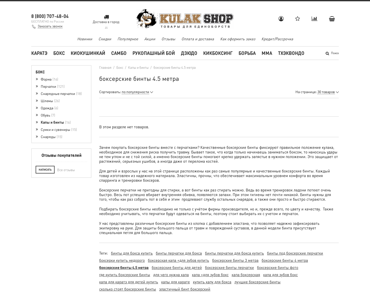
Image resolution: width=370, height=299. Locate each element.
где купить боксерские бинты (124, 274)
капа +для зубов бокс (210, 274)
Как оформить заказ (237, 38)
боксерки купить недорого (122, 260)
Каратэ (39, 53)
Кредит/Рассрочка (277, 38)
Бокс (59, 53)
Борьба (247, 53)
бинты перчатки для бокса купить (234, 253)
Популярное (127, 38)
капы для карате (175, 281)
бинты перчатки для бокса (179, 253)
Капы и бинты (56, 122)
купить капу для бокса (212, 281)
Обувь (48, 115)
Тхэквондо (291, 53)
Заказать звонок (50, 26)
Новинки (84, 38)
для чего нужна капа (171, 274)
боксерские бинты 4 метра (285, 260)
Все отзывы (66, 170)
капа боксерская (246, 274)
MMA (267, 53)
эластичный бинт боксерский (184, 289)
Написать (45, 169)
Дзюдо (189, 53)
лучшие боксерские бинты (257, 281)
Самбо (119, 53)
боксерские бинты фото (277, 267)
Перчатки (53, 86)
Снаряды (51, 136)
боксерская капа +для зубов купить (178, 260)
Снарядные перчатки (61, 93)
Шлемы (50, 100)
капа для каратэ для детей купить (128, 281)
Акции (149, 38)
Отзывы (168, 38)
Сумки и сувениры (59, 129)
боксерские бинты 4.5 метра (124, 267)
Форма (49, 79)
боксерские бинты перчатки (229, 267)
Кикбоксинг (218, 53)
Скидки (104, 38)
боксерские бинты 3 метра (235, 260)
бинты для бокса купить (132, 253)
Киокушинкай (88, 53)
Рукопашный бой (153, 53)
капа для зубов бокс (280, 274)
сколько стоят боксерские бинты (127, 289)
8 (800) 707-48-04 (50, 16)
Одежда (49, 107)
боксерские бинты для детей (177, 267)
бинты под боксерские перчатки (295, 253)
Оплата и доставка (197, 38)
